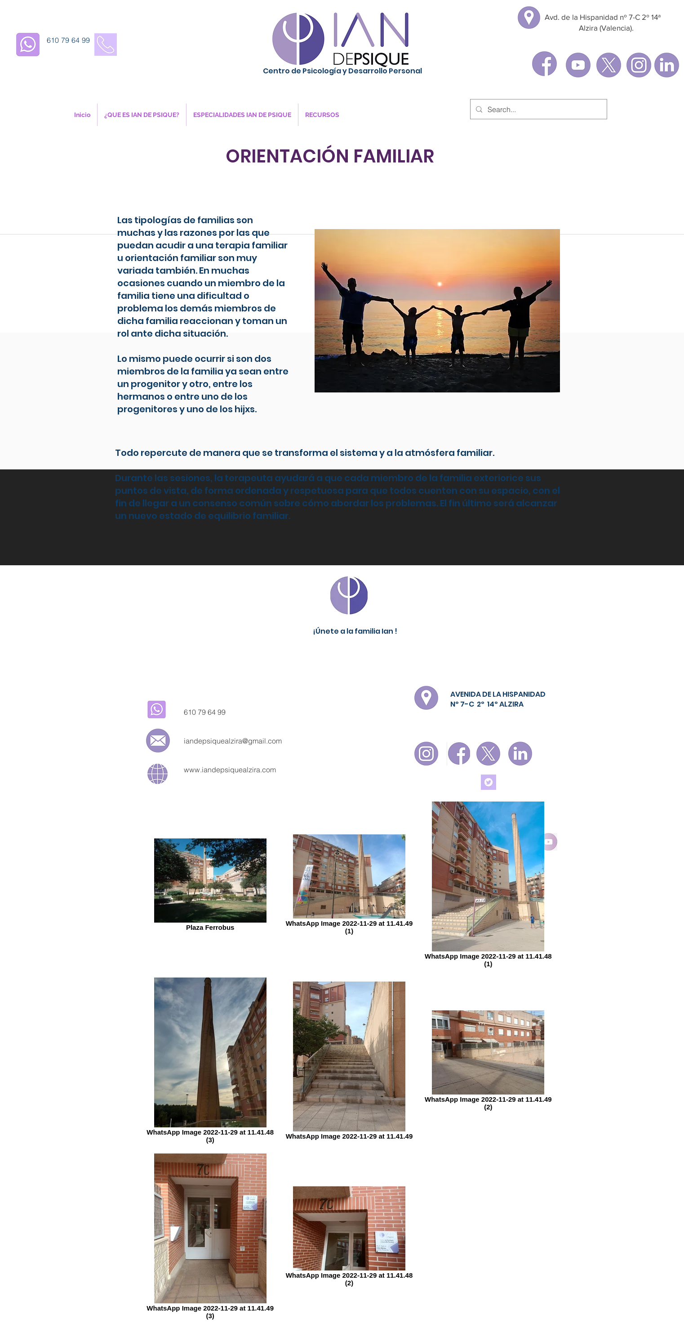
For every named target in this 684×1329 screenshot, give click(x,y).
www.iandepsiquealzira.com (230, 769)
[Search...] (538, 109)
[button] (142, 115)
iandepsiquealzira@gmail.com (233, 740)
